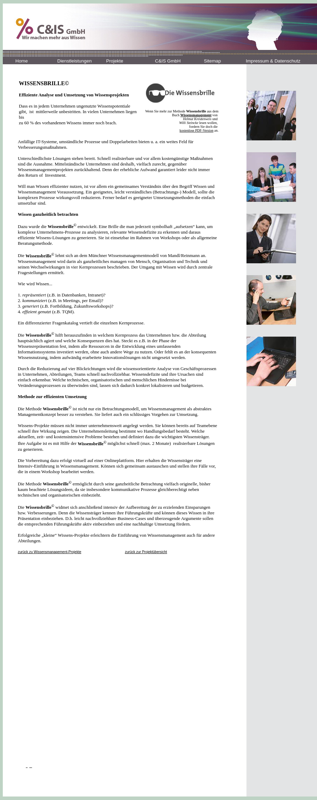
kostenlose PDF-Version (196, 130)
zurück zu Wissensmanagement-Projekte (49, 552)
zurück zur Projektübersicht (146, 552)
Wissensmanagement (195, 115)
